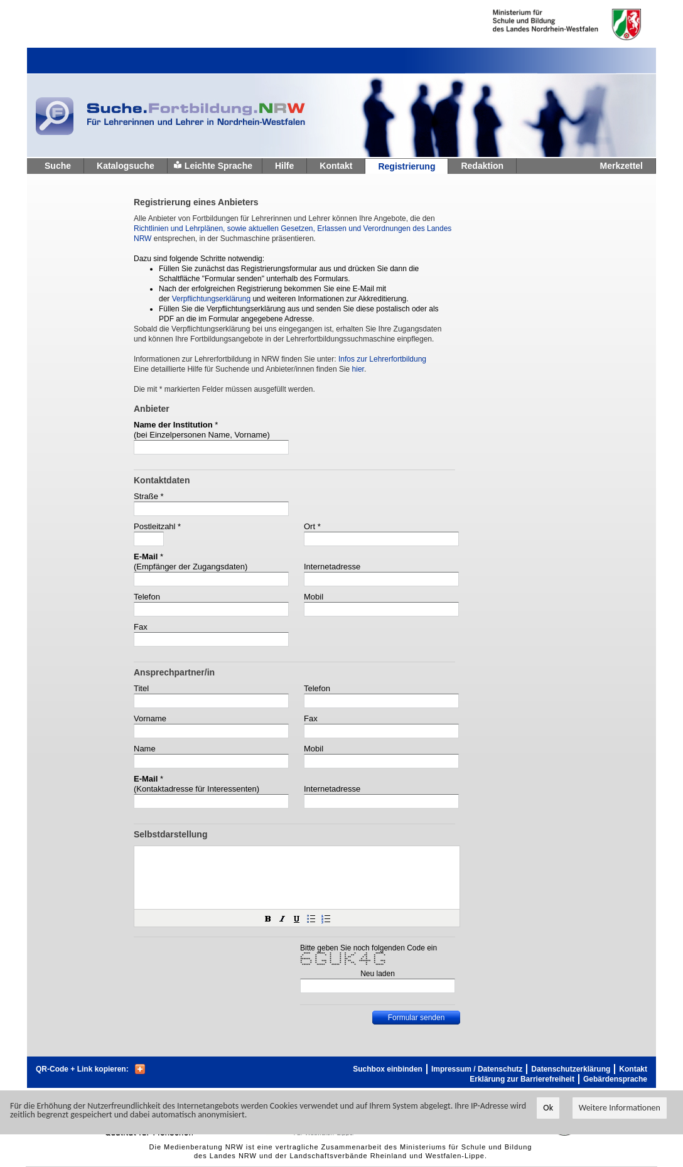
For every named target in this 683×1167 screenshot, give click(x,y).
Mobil (313, 596)
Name (145, 748)
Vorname (150, 718)
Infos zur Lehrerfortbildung (382, 359)
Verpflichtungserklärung (211, 298)
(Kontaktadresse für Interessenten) (196, 788)
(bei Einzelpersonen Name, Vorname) (202, 434)
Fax (141, 627)
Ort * (312, 526)
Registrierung (406, 166)
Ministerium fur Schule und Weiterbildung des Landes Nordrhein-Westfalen (546, 24)
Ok (548, 1107)
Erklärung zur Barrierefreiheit (522, 1079)
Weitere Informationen (619, 1107)
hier (358, 369)
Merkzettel (621, 166)
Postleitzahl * (157, 526)
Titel (141, 688)
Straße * (149, 496)
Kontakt (336, 166)
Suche (58, 166)
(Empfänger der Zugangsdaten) (190, 566)
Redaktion (482, 166)
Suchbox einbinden (387, 1069)
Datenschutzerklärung (570, 1069)
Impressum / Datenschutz (476, 1069)
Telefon (147, 596)
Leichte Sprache (218, 166)
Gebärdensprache (615, 1079)
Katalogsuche (125, 166)
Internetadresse (332, 566)
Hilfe (284, 166)
